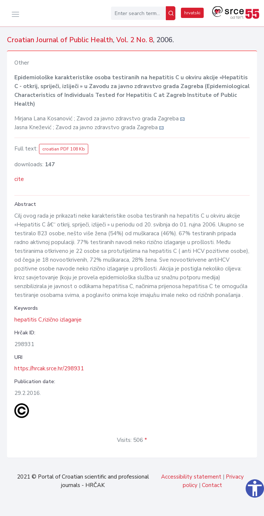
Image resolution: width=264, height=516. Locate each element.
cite (19, 179)
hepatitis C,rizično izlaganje (48, 319)
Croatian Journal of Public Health (60, 40)
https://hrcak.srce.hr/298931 (49, 368)
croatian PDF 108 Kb (63, 149)
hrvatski (192, 13)
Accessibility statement (191, 476)
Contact (212, 485)
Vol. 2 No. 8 (134, 40)
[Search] (170, 13)
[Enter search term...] (138, 13)
